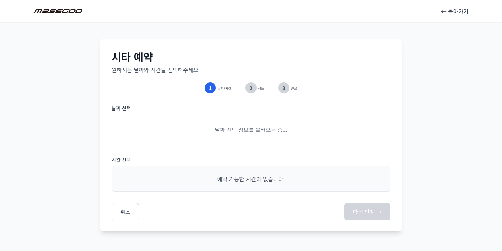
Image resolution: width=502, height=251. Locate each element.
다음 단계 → (367, 211)
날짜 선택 (121, 108)
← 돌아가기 (455, 11)
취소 (125, 211)
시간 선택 (121, 159)
